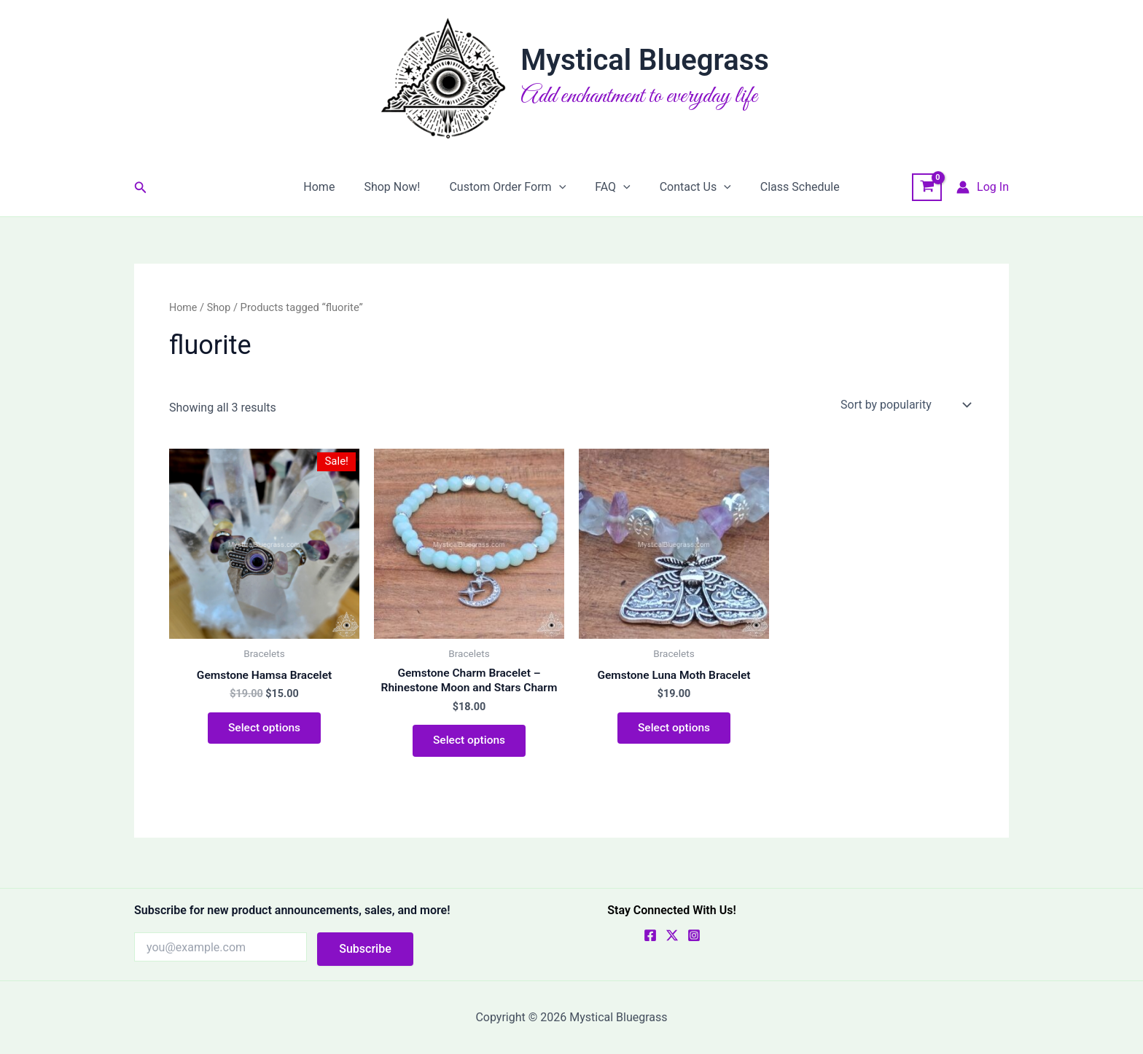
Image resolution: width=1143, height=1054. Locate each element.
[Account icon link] (982, 187)
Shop (220, 307)
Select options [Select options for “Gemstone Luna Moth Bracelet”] (673, 729)
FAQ (609, 187)
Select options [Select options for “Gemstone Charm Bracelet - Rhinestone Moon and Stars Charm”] (469, 743)
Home (333, 187)
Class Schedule (785, 187)
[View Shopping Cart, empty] (927, 187)
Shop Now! (400, 187)
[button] (140, 187)
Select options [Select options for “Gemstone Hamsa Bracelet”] (264, 729)
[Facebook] (650, 935)
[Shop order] (904, 404)
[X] (672, 935)
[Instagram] (694, 935)
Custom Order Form (510, 187)
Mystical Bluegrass (644, 60)
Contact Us (686, 187)
